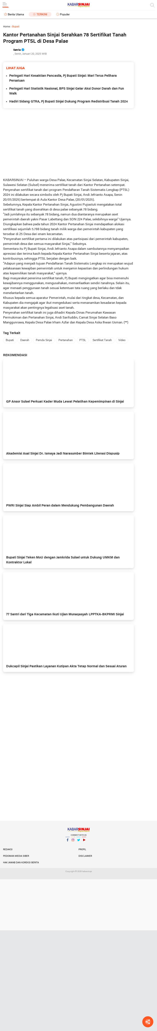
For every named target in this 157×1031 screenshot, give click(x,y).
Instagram (73, 841)
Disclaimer (85, 856)
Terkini (42, 14)
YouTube (84, 841)
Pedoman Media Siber (16, 856)
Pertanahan (65, 340)
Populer (65, 14)
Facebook (67, 841)
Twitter (78, 841)
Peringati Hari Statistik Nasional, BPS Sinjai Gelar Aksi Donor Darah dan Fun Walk (66, 91)
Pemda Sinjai (44, 340)
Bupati (10, 340)
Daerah (24, 340)
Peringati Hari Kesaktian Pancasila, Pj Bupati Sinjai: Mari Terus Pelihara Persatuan (63, 78)
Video (122, 340)
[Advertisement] (68, 143)
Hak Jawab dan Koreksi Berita (21, 862)
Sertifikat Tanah (102, 340)
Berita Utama (16, 14)
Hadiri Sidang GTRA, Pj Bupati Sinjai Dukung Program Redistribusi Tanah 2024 (68, 101)
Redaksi (7, 849)
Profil (82, 849)
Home (6, 26)
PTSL (82, 340)
